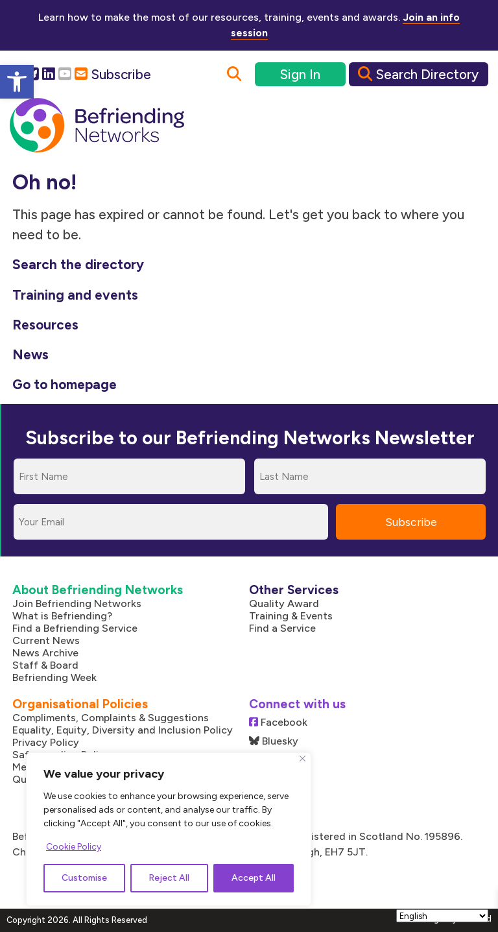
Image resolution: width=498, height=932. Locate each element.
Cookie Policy (73, 846)
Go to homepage (64, 384)
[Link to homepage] (97, 126)
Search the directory (78, 264)
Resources (45, 325)
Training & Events (291, 616)
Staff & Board (45, 665)
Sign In (299, 74)
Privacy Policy (45, 742)
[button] (17, 82)
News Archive (45, 653)
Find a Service (282, 628)
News (30, 354)
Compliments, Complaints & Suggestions (110, 717)
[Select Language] (442, 915)
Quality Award (284, 603)
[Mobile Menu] (461, 125)
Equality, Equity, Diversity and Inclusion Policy (122, 730)
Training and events (75, 295)
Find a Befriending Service (74, 628)
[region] (168, 829)
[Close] (302, 758)
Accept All (253, 877)
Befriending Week (54, 677)
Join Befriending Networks (76, 603)
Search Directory (418, 74)
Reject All (168, 877)
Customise (84, 877)
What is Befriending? (62, 616)
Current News (46, 640)
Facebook (278, 722)
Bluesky (273, 741)
